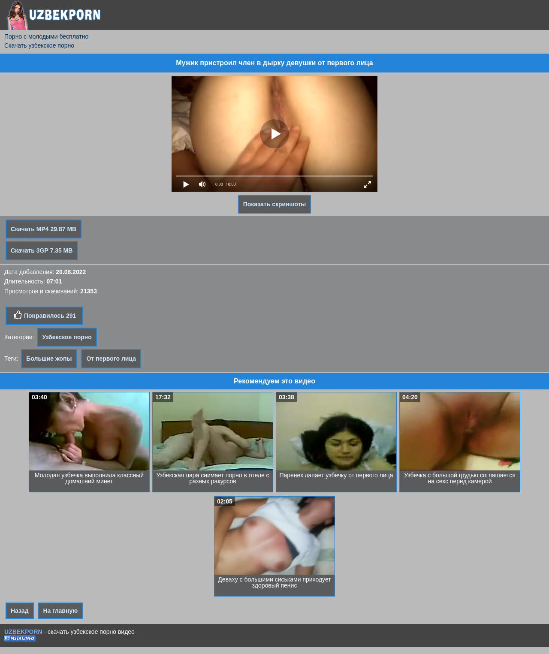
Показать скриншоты (274, 204)
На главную (60, 610)
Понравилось (44, 315)
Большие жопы (49, 358)
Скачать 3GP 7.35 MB (41, 250)
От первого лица (111, 358)
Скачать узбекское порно (39, 45)
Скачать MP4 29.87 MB (43, 229)
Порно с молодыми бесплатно (46, 36)
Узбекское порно (66, 337)
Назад (20, 610)
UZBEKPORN (23, 631)
